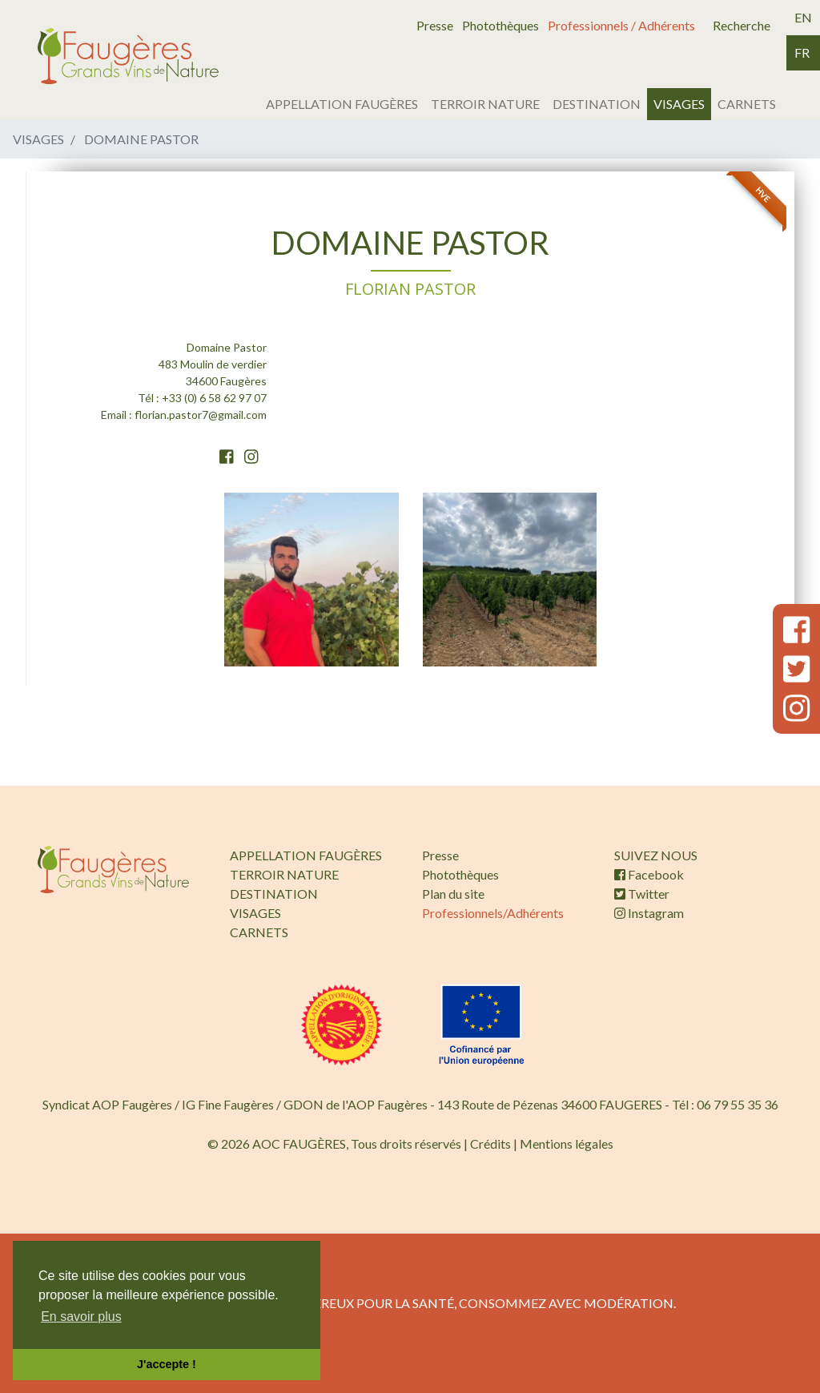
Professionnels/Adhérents (493, 912)
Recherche (741, 25)
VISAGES (679, 103)
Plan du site (453, 893)
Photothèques (500, 25)
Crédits (490, 1143)
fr (802, 52)
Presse (434, 25)
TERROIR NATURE (485, 103)
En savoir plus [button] (81, 1316)
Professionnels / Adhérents (621, 25)
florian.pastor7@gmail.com (201, 414)
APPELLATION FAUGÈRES (342, 103)
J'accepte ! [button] (166, 1364)
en (803, 17)
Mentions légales (566, 1143)
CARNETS (747, 103)
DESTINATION (597, 103)
